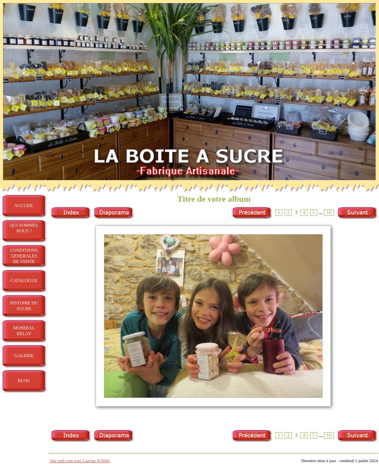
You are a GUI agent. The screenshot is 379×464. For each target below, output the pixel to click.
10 (329, 212)
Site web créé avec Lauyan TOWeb (80, 460)
